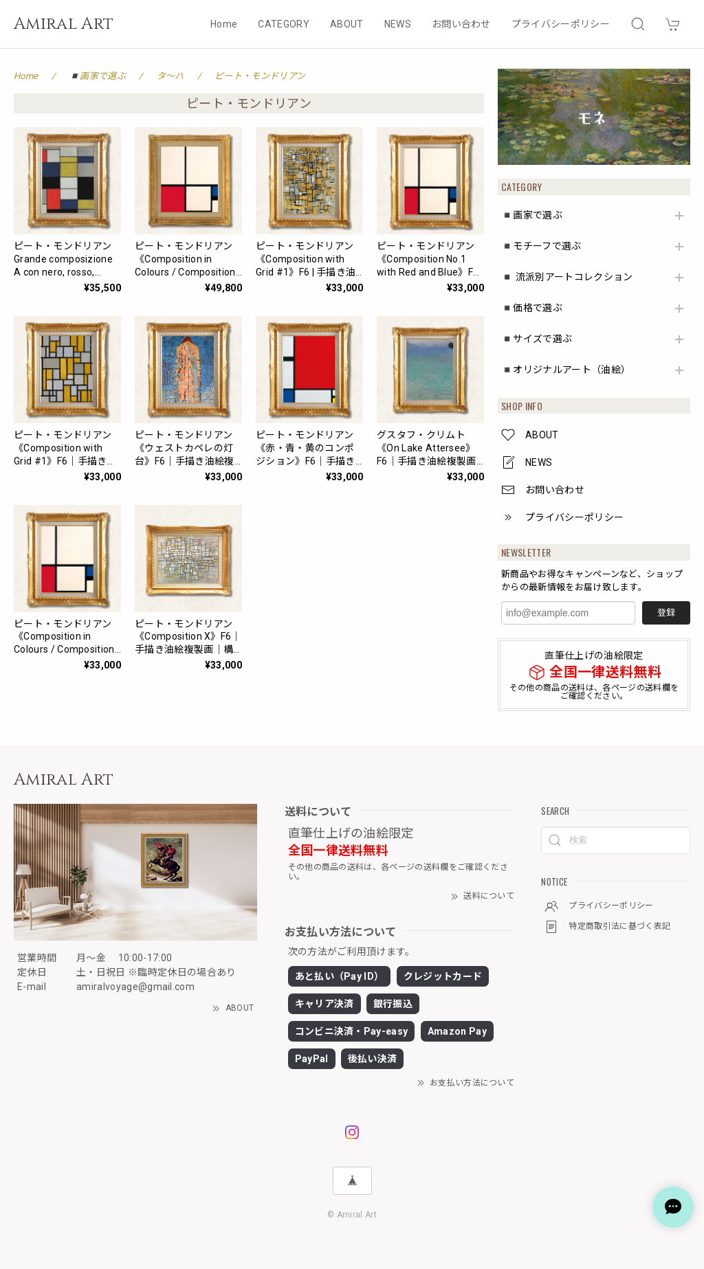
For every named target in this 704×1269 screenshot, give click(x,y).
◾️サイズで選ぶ (536, 338)
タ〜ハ (170, 76)
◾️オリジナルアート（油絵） (565, 369)
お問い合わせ (461, 24)
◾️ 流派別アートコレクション (566, 276)
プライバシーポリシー (561, 24)
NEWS (397, 24)
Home (223, 24)
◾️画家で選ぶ (531, 215)
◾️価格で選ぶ (531, 307)
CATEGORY (283, 24)
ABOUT (347, 24)
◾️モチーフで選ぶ (541, 245)
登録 (666, 612)
